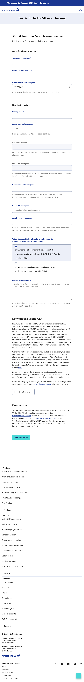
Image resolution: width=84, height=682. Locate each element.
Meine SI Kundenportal (11, 519)
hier (20, 368)
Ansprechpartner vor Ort (12, 566)
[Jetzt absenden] (21, 437)
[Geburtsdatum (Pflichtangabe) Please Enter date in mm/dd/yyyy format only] (42, 86)
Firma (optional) (18, 112)
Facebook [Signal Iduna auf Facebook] (62, 664)
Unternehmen (7, 582)
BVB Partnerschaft (10, 619)
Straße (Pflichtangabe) (20, 164)
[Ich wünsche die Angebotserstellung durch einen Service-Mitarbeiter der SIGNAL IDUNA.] (16, 263)
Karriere (5, 588)
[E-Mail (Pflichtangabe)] (42, 210)
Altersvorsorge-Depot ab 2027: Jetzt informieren (28, 3)
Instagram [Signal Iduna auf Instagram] (81, 664)
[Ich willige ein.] (16, 392)
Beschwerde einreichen (11, 540)
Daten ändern (7, 556)
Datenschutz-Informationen (44, 418)
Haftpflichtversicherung (12, 487)
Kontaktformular (9, 561)
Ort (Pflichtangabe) (19, 142)
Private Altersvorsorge (11, 498)
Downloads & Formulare (12, 551)
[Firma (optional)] (42, 116)
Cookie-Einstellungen (10, 678)
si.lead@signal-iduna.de (41, 384)
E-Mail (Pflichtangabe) (20, 206)
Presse (4, 593)
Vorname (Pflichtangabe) (21, 58)
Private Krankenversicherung (14, 472)
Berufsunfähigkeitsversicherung (15, 493)
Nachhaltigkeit (8, 609)
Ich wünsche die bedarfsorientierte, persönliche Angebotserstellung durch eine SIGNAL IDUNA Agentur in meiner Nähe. (38, 254)
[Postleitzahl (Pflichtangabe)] (42, 128)
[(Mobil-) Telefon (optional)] (42, 222)
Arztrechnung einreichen (12, 545)
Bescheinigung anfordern (12, 530)
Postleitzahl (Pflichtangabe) (22, 124)
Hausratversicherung (10, 482)
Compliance (7, 598)
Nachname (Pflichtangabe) (22, 70)
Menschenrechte (9, 614)
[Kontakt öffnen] (78, 675)
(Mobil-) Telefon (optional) (22, 218)
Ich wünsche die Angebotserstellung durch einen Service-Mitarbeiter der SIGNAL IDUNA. (35, 269)
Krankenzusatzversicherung (13, 477)
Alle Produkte (7, 503)
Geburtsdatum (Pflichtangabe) (23, 83)
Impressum (6, 669)
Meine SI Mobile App (10, 524)
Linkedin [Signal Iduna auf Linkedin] (68, 664)
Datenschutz (7, 603)
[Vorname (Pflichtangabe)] (42, 62)
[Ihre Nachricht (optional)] (42, 291)
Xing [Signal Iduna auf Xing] (55, 664)
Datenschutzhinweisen (21, 416)
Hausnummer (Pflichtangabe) (23, 185)
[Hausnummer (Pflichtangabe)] (42, 189)
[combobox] (42, 146)
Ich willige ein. (24, 392)
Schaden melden (9, 535)
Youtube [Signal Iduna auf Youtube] (75, 664)
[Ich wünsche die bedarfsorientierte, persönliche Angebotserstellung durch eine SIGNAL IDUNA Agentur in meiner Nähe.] (16, 246)
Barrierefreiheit (7, 672)
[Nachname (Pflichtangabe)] (42, 74)
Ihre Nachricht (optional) (21, 280)
